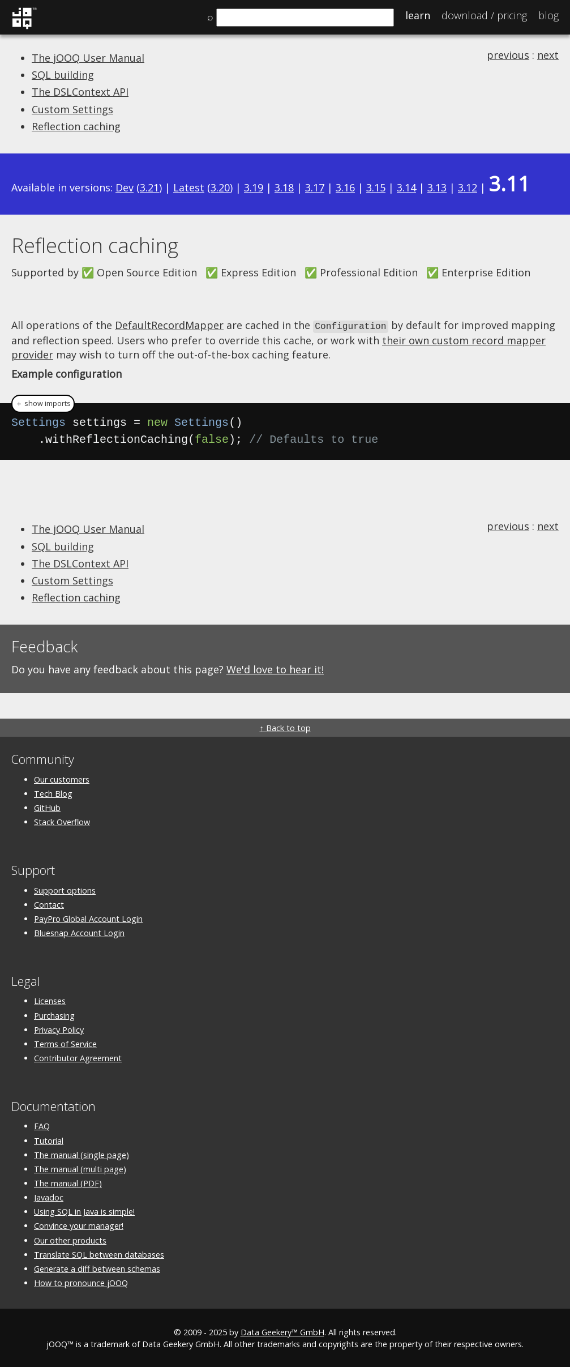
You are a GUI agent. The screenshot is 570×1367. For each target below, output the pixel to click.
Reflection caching (76, 126)
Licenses (50, 1000)
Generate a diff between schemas (97, 1267)
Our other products (70, 1239)
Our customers (61, 778)
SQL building (63, 75)
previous (508, 55)
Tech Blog (53, 792)
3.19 (253, 187)
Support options (65, 889)
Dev (124, 187)
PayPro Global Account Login (88, 917)
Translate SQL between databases (99, 1253)
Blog (548, 15)
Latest (188, 187)
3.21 (149, 187)
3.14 (406, 187)
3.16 (345, 187)
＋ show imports (43, 403)
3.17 (314, 187)
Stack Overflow (62, 821)
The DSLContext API (80, 92)
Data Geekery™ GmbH (282, 1331)
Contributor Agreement (78, 1057)
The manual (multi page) (80, 1168)
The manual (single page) (81, 1153)
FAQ (42, 1125)
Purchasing (54, 1014)
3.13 (437, 187)
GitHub (47, 806)
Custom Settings (72, 109)
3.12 (467, 187)
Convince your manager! (78, 1225)
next (548, 55)
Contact (49, 903)
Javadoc (48, 1196)
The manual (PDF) (68, 1182)
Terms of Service (65, 1042)
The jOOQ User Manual (88, 58)
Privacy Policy (59, 1028)
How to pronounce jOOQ (81, 1282)
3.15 (375, 187)
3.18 (284, 187)
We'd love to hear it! (275, 669)
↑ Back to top (284, 727)
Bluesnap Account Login (79, 931)
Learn (417, 15)
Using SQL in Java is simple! (84, 1211)
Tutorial (48, 1139)
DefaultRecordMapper (169, 325)
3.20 (220, 187)
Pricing (484, 15)
